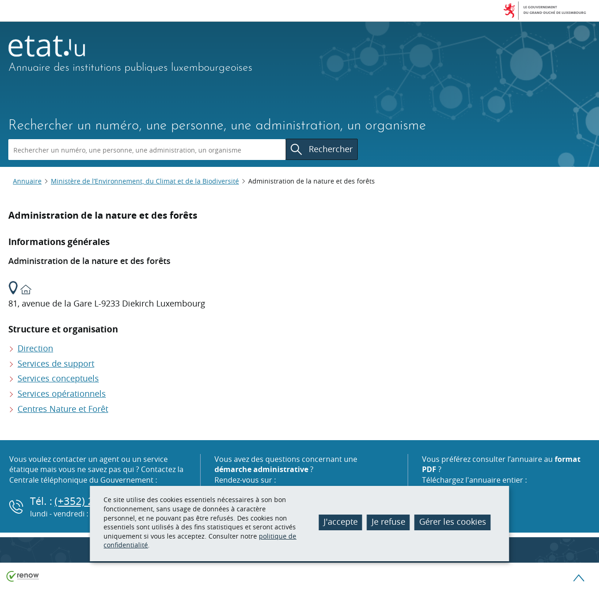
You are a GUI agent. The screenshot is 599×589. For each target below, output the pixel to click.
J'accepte (341, 521)
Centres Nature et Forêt (63, 408)
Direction (35, 348)
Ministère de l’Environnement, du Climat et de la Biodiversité (145, 181)
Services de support (56, 363)
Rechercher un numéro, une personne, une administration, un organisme (217, 126)
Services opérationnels (62, 393)
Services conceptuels (58, 378)
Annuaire (27, 181)
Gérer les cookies (452, 521)
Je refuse (388, 521)
